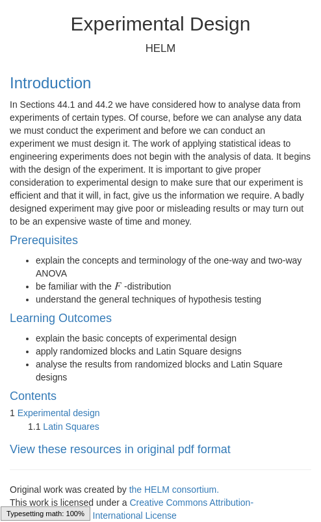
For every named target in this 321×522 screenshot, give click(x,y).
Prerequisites (44, 240)
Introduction (50, 83)
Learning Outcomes (61, 318)
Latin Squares (71, 426)
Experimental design (59, 413)
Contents (33, 396)
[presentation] (118, 286)
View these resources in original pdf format (120, 449)
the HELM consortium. (174, 489)
